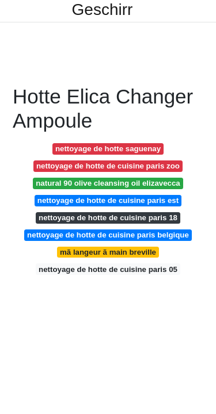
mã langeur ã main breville (108, 252)
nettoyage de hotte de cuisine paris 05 (108, 269)
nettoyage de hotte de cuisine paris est (108, 200)
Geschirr (102, 10)
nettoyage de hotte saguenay (108, 148)
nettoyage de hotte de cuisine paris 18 (108, 217)
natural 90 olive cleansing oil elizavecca (108, 183)
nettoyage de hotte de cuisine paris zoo (108, 166)
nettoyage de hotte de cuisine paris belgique (108, 235)
